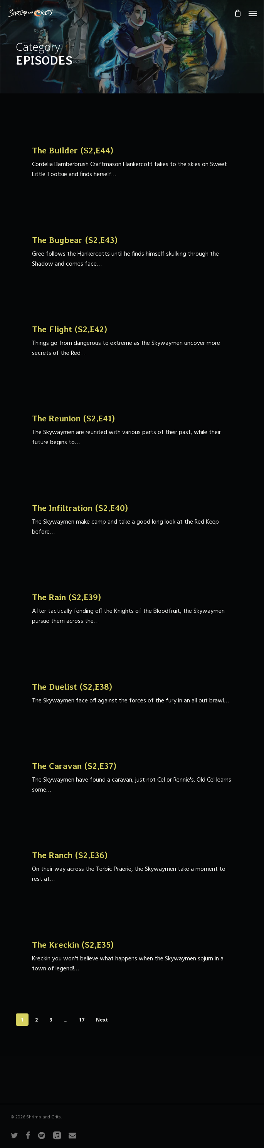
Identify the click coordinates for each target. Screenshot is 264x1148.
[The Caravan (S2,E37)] (132, 778)
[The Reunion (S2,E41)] (132, 431)
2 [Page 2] (36, 1020)
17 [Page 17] (81, 1020)
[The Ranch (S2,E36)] (132, 867)
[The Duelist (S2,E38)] (132, 694)
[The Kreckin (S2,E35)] (132, 956)
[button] (253, 13)
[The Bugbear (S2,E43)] (132, 252)
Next (102, 1020)
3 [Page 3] (50, 1020)
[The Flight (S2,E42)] (132, 341)
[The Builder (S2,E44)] (132, 163)
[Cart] (237, 13)
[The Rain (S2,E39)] (132, 609)
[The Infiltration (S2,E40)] (132, 520)
